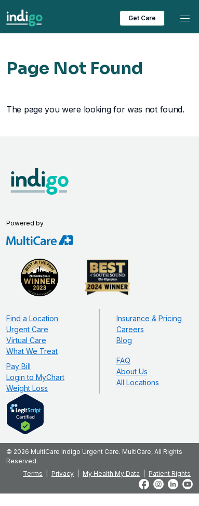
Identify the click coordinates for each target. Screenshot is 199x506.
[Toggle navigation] (185, 18)
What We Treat (32, 351)
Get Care (142, 18)
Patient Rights (170, 473)
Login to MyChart (35, 377)
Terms (33, 473)
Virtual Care (26, 340)
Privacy (62, 473)
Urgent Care (27, 329)
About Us (132, 371)
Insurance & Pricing (149, 318)
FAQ (123, 360)
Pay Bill (18, 366)
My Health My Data (111, 473)
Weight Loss (27, 388)
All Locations (137, 382)
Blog (124, 340)
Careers (130, 329)
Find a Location (32, 318)
